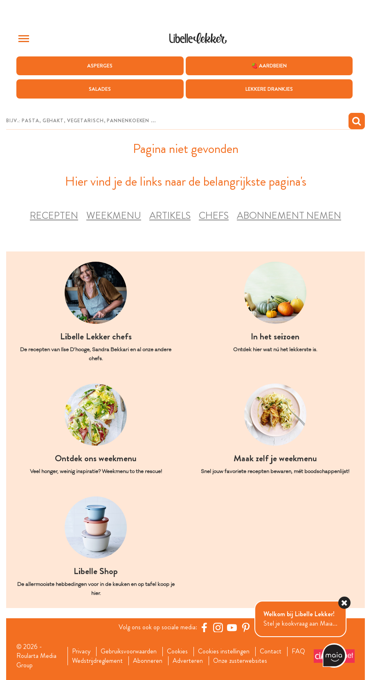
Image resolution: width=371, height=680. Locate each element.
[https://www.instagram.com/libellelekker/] (218, 627)
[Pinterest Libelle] (246, 627)
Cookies (177, 651)
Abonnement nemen (289, 215)
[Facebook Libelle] (204, 627)
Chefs (214, 215)
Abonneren (147, 660)
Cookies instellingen (224, 651)
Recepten (54, 215)
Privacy (81, 651)
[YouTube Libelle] (232, 627)
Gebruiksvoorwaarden (129, 651)
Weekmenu (113, 215)
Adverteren (188, 660)
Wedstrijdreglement (97, 660)
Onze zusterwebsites (240, 660)
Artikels (170, 215)
